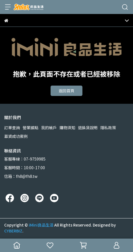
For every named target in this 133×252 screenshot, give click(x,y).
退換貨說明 (88, 127)
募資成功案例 (16, 136)
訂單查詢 (12, 127)
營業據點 (30, 127)
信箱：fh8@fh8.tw (20, 176)
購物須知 (67, 127)
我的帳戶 (49, 127)
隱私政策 (108, 127)
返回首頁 (66, 90)
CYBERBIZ (13, 231)
